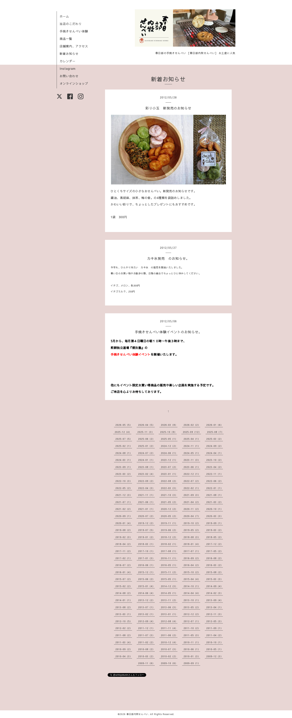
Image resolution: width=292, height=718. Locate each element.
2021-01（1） (146, 508)
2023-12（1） (169, 459)
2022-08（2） (169, 480)
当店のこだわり (71, 24)
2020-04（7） (192, 516)
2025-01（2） (146, 445)
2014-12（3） (169, 586)
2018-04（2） (123, 544)
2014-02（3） (214, 593)
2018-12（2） (169, 537)
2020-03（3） (214, 516)
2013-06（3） (169, 607)
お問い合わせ (69, 76)
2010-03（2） (146, 656)
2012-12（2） (192, 614)
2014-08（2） (123, 593)
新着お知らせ (69, 53)
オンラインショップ (74, 83)
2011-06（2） (169, 635)
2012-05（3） (214, 621)
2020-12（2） (169, 508)
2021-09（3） (192, 494)
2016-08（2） (214, 558)
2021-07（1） (123, 502)
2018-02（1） (169, 544)
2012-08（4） (169, 621)
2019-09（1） (214, 523)
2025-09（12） (192, 431)
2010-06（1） (192, 649)
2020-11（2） (192, 508)
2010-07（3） (169, 649)
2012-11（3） (214, 614)
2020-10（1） (214, 508)
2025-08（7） (215, 431)
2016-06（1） (146, 565)
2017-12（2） (214, 544)
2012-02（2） (123, 628)
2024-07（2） (146, 453)
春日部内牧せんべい (137, 714)
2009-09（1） (192, 663)
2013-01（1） (169, 614)
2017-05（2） (214, 551)
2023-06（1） (192, 466)
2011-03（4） (123, 642)
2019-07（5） (146, 530)
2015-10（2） (192, 572)
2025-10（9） (168, 431)
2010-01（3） (192, 656)
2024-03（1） (123, 459)
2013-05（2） (192, 607)
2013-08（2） (123, 607)
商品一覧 (66, 39)
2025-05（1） (169, 438)
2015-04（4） (192, 579)
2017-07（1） (192, 551)
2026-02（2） (192, 424)
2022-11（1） (214, 473)
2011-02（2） (146, 642)
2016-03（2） (214, 565)
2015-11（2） (169, 572)
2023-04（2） (214, 466)
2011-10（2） (192, 628)
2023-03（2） (123, 473)
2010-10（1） (214, 642)
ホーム (64, 16)
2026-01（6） (214, 424)
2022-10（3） (123, 480)
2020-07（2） (146, 516)
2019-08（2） (123, 530)
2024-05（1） (192, 453)
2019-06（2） (169, 530)
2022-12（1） (192, 473)
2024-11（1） (192, 445)
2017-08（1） (169, 551)
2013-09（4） (214, 600)
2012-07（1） (192, 621)
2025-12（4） (123, 431)
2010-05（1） (214, 649)
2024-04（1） (214, 453)
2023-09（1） (123, 466)
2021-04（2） (192, 502)
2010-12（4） (169, 642)
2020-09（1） (123, 516)
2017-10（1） (146, 551)
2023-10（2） (214, 459)
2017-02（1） (123, 558)
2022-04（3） (146, 488)
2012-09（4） (146, 621)
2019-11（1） (169, 523)
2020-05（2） (169, 516)
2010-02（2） (169, 656)
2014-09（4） (214, 586)
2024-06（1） (169, 453)
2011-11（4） (169, 628)
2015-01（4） (146, 586)
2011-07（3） (146, 635)
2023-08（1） (146, 466)
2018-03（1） (146, 544)
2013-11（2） (169, 600)
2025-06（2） (146, 438)
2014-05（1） (169, 593)
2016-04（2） (192, 565)
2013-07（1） (146, 607)
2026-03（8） (169, 424)
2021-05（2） (169, 502)
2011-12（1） (146, 628)
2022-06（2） (214, 480)
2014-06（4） (146, 593)
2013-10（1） (192, 600)
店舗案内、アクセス (74, 46)
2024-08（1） (123, 453)
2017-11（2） (123, 551)
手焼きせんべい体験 (74, 31)
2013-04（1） (214, 607)
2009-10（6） (169, 663)
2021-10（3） (169, 494)
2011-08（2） (123, 635)
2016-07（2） (123, 565)
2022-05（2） (123, 488)
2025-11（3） (145, 431)
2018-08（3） (192, 537)
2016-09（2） (192, 558)
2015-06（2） (146, 579)
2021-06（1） (146, 502)
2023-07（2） (169, 466)
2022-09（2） (146, 480)
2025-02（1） (123, 445)
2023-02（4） (146, 473)
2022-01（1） (214, 488)
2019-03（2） (214, 530)
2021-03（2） (214, 502)
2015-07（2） (123, 579)
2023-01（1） (169, 473)
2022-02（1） (192, 488)
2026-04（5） (146, 424)
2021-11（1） (146, 494)
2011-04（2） (214, 635)
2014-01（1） (123, 600)
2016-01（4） (123, 572)
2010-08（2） (146, 649)
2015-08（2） (214, 572)
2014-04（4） (192, 593)
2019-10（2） (192, 523)
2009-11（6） (146, 663)
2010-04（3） (123, 656)
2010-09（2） (123, 649)
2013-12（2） (146, 600)
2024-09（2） (214, 445)
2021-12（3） (123, 494)
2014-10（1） (192, 586)
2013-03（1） (123, 614)
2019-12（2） (146, 523)
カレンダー (67, 61)
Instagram (68, 68)
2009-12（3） (214, 656)
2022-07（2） (192, 480)
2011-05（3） (192, 635)
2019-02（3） (123, 537)
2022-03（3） (169, 488)
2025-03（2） (214, 438)
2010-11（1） (192, 642)
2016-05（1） (169, 565)
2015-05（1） (169, 579)
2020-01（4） (123, 523)
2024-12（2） (169, 445)
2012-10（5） (123, 621)
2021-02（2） (123, 508)
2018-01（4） (192, 544)
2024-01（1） (146, 459)
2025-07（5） (123, 438)
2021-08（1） (214, 494)
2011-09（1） (214, 628)
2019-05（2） (192, 530)
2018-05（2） (214, 537)
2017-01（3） (146, 558)
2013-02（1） (146, 614)
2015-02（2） (123, 586)
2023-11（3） (192, 459)
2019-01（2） (146, 537)
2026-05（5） (123, 424)
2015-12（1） (146, 572)
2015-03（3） (214, 579)
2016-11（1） (169, 558)
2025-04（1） (192, 438)
